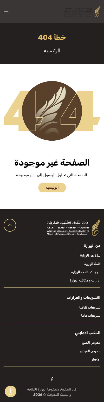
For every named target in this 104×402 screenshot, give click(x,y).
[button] (6, 11)
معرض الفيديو (90, 351)
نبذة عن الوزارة (90, 255)
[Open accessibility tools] (10, 391)
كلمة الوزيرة (92, 264)
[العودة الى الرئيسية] (82, 11)
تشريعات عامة (90, 316)
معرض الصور (91, 343)
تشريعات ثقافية (89, 307)
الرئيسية (52, 187)
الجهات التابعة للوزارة (85, 272)
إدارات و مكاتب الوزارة (85, 280)
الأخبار (96, 359)
